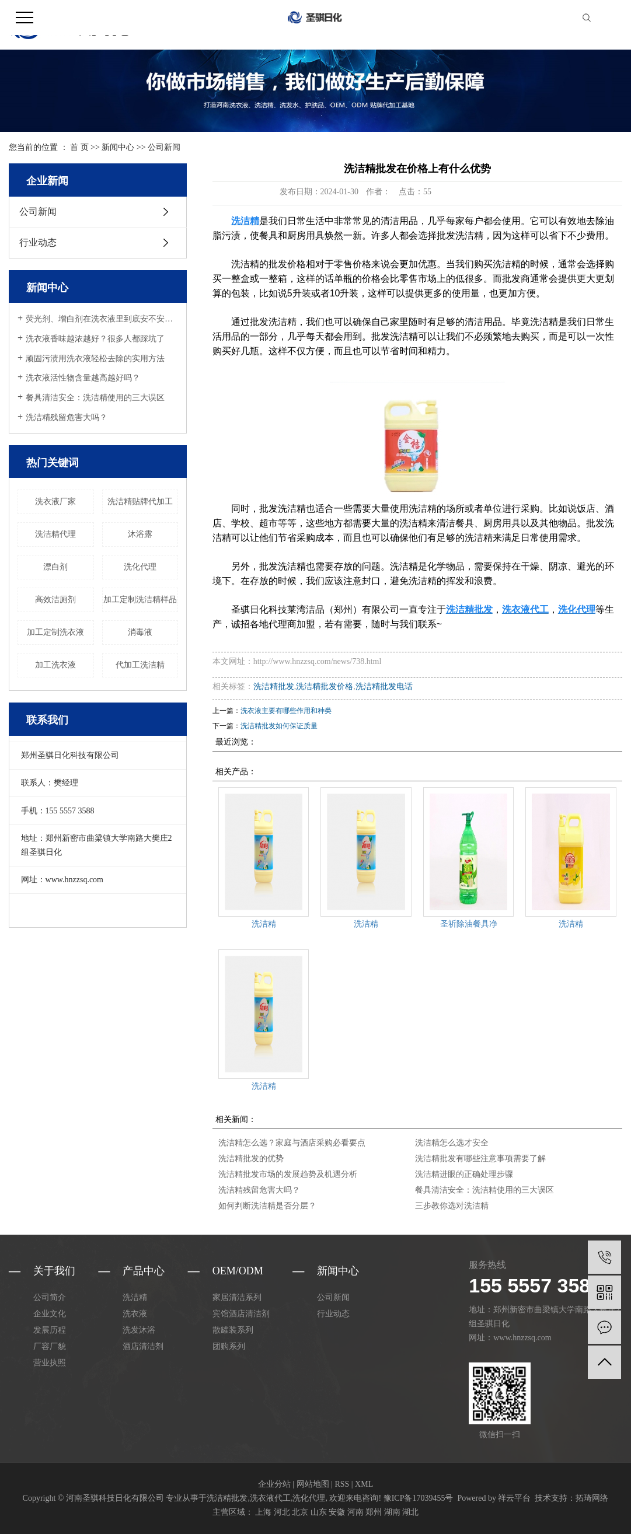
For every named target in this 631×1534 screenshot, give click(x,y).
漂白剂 (55, 566)
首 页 (79, 147)
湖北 (410, 1512)
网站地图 (313, 1484)
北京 (300, 1512)
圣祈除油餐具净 (468, 924)
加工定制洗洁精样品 (140, 599)
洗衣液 (135, 1313)
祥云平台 (514, 1498)
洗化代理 (140, 566)
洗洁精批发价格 (324, 686)
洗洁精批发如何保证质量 (279, 726)
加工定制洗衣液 (55, 632)
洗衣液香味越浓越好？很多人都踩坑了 (95, 338)
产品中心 (144, 1271)
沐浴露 (140, 534)
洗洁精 (264, 924)
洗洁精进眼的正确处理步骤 (464, 1174)
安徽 (337, 1512)
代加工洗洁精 (140, 665)
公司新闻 (164, 147)
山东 (319, 1512)
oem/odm (237, 1271)
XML (364, 1484)
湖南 (392, 1512)
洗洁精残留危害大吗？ (66, 417)
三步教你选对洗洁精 (452, 1205)
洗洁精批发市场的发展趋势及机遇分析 (287, 1174)
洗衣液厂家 (55, 501)
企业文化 (49, 1313)
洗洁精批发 (273, 686)
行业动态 (38, 242)
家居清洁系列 (237, 1297)
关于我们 (54, 1271)
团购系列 (228, 1346)
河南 (355, 1512)
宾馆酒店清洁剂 (241, 1313)
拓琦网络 (592, 1498)
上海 (263, 1512)
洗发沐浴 (139, 1330)
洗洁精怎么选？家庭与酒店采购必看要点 (291, 1142)
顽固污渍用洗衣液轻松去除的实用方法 (95, 358)
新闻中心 (118, 147)
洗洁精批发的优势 (251, 1158)
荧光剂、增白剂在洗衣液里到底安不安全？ (102, 319)
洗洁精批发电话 (384, 686)
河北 (282, 1512)
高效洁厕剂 (55, 599)
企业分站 (274, 1484)
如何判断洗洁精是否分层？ (267, 1205)
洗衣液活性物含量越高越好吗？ (83, 377)
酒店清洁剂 (143, 1346)
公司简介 (49, 1297)
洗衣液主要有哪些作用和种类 (286, 711)
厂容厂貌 (49, 1346)
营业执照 (49, 1362)
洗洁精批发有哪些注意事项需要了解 (480, 1158)
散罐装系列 (232, 1330)
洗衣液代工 (270, 1498)
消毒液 (140, 632)
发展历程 (49, 1330)
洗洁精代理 (55, 534)
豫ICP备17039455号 (419, 1498)
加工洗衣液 (55, 665)
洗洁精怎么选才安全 (452, 1142)
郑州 (373, 1512)
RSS (341, 1484)
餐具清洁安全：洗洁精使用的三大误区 (95, 397)
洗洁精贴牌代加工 (140, 501)
